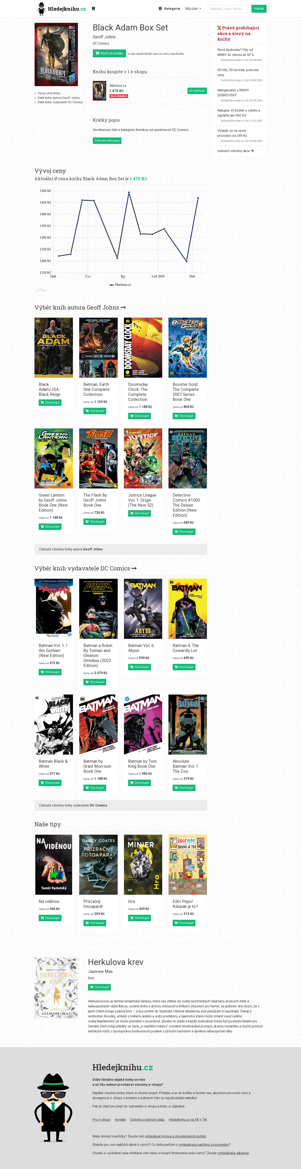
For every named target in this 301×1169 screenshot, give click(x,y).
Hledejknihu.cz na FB (146, 1120)
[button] (193, 9)
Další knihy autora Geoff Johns (59, 98)
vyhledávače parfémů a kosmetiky (166, 1145)
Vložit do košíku (109, 53)
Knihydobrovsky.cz (232, 60)
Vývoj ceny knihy (49, 93)
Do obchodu (197, 90)
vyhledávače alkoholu (195, 1153)
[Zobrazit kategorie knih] (93, 9)
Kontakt (82, 1120)
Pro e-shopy (64, 1120)
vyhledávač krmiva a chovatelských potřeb (137, 1136)
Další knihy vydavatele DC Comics (60, 102)
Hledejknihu (62, 9)
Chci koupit (50, 402)
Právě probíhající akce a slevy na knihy (238, 33)
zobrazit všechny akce (235, 151)
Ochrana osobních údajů (109, 1120)
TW (166, 1120)
